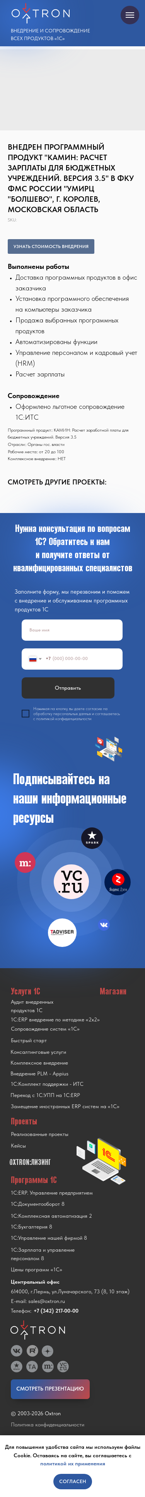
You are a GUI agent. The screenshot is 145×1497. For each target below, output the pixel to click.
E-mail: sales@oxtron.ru (38, 1301)
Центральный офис (35, 1282)
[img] (71, 881)
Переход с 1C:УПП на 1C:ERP (45, 1095)
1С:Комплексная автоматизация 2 (51, 1216)
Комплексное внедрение (39, 1063)
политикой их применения (72, 1463)
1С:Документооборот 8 (38, 1204)
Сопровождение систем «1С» (45, 1029)
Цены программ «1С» (36, 1269)
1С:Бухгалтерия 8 (31, 1227)
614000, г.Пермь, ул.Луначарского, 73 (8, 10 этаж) (70, 1291)
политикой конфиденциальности (63, 718)
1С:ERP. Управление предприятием (52, 1193)
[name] (72, 630)
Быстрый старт (29, 1040)
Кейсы (18, 1146)
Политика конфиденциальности (47, 1424)
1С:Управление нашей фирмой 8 (49, 1238)
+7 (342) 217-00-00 (56, 1311)
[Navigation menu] (130, 15)
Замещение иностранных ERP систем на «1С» (65, 1106)
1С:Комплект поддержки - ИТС (47, 1084)
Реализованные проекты (39, 1134)
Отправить (68, 688)
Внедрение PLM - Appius (39, 1073)
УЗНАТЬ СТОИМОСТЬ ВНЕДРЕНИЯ (51, 246)
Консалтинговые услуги (38, 1052)
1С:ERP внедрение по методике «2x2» (55, 1019)
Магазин (113, 991)
